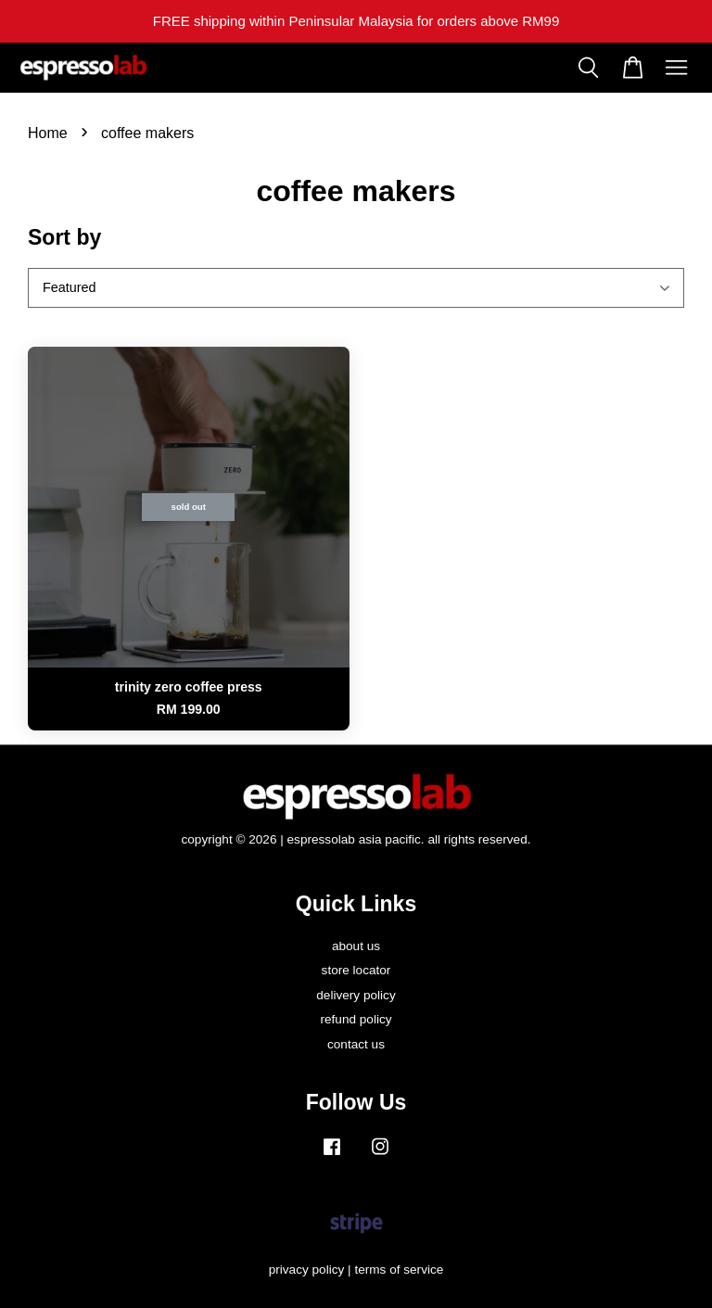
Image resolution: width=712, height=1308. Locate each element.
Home (48, 133)
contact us (356, 1044)
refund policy (355, 1019)
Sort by (64, 237)
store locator (356, 970)
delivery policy (355, 995)
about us (356, 946)
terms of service (398, 1269)
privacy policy (307, 1269)
